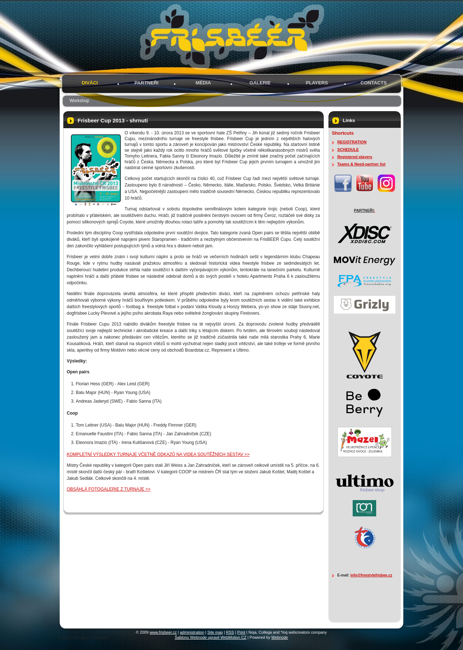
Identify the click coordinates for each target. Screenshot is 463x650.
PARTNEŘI (146, 82)
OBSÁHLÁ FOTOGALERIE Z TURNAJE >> (109, 489)
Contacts (374, 82)
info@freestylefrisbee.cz (371, 575)
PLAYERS (317, 82)
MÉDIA (203, 82)
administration (192, 632)
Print (241, 632)
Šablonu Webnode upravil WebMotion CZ (210, 637)
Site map (215, 632)
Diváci (90, 82)
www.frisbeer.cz (163, 632)
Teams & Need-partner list (361, 164)
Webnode (279, 637)
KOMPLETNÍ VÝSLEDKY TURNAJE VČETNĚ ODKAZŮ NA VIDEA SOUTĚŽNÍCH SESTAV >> (158, 454)
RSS (230, 632)
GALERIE (260, 82)
